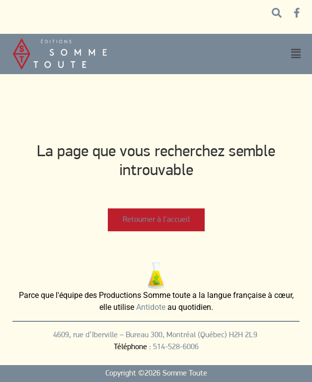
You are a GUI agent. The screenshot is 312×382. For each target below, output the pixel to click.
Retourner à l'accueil (156, 220)
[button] (295, 54)
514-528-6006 (176, 347)
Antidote (150, 307)
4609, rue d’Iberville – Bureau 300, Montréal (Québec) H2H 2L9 (156, 335)
